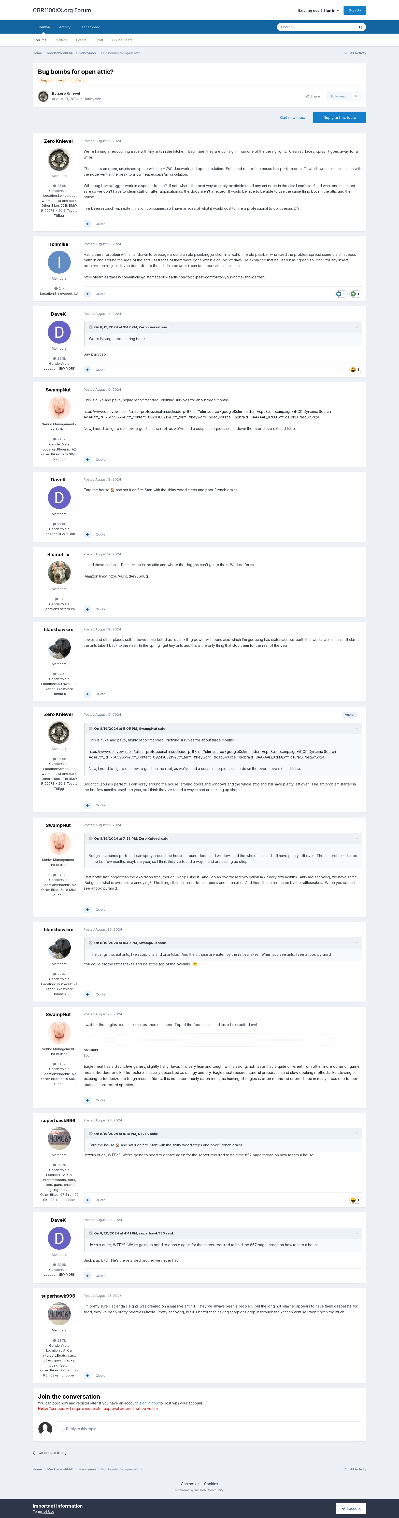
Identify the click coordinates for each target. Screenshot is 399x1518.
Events (81, 40)
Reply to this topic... (80, 1429)
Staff (99, 40)
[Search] (303, 27)
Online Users (122, 40)
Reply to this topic (340, 117)
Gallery (61, 40)
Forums (40, 40)
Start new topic (292, 117)
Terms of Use (43, 1511)
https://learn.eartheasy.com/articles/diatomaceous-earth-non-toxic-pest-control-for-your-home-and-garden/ (175, 277)
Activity (64, 27)
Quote (100, 224)
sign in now (149, 1403)
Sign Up (355, 10)
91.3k (59, 439)
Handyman (92, 99)
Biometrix (58, 554)
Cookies (211, 1484)
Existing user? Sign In (318, 10)
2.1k (59, 288)
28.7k (59, 1165)
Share (313, 96)
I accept (351, 1508)
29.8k (59, 358)
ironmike (58, 244)
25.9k (59, 186)
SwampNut (58, 389)
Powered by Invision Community (199, 1490)
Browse (43, 29)
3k (59, 599)
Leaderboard (90, 27)
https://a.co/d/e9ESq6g (128, 576)
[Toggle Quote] (91, 327)
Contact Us (190, 1484)
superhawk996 (58, 1120)
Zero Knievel (68, 93)
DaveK (58, 314)
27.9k (59, 674)
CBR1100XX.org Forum (62, 10)
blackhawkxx (58, 629)
